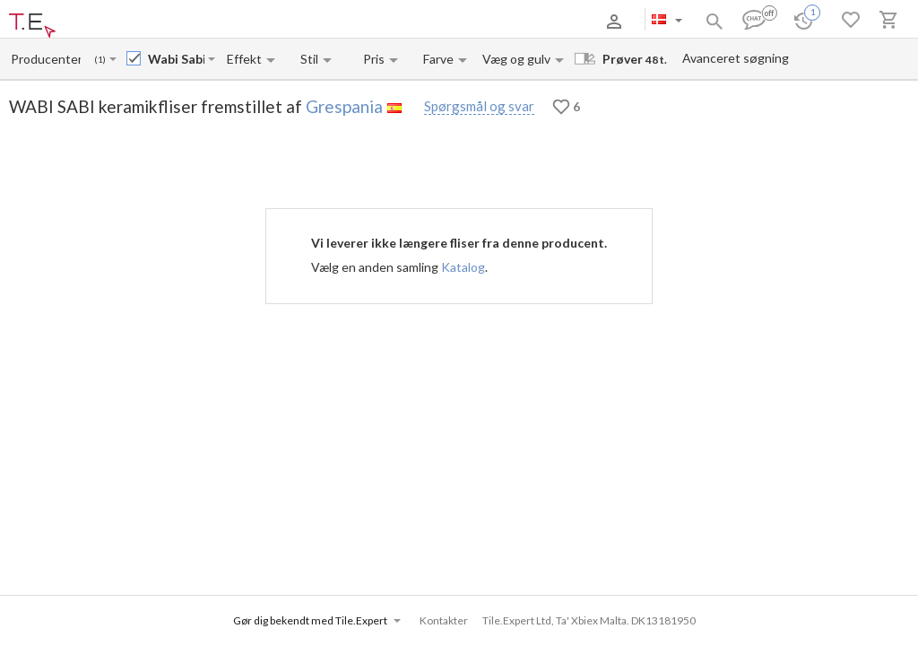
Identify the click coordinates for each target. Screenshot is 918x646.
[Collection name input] (176, 58)
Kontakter (254, 21)
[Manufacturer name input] (45, 58)
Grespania (344, 106)
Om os (101, 21)
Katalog (463, 267)
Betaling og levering (173, 21)
